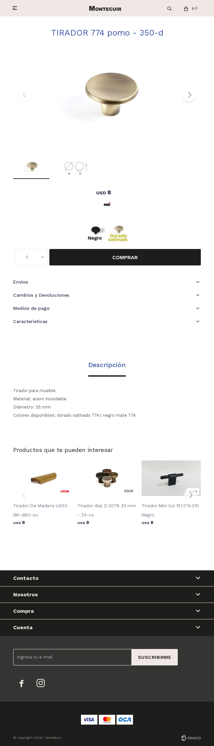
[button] (189, 95)
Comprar (125, 257)
